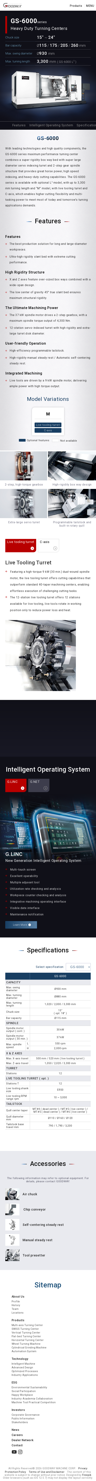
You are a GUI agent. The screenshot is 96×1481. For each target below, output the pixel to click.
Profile (16, 1301)
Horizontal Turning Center (28, 1340)
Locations (18, 1312)
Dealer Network (23, 1440)
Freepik (86, 1475)
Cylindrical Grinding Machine (29, 1347)
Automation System (24, 1351)
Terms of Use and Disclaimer (47, 1472)
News (15, 1430)
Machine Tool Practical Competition (34, 1402)
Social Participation (24, 1391)
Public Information (23, 1418)
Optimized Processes (25, 1371)
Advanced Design (22, 1367)
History (16, 1305)
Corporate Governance (26, 1414)
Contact (17, 1445)
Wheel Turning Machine (26, 1343)
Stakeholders (20, 1422)
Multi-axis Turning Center (27, 1325)
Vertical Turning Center (26, 1332)
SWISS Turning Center (25, 1328)
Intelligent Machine (23, 1363)
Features (19, 125)
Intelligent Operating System (51, 125)
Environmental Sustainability (29, 1387)
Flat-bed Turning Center (26, 1336)
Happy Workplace (22, 1394)
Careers (17, 1435)
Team (15, 1309)
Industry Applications (25, 1375)
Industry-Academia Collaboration (32, 1398)
